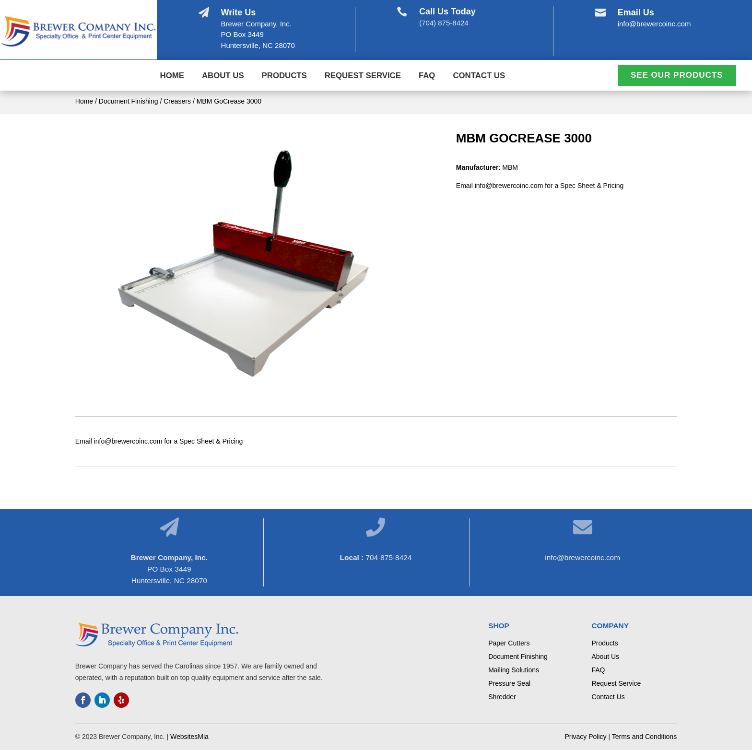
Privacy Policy (585, 736)
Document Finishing (128, 101)
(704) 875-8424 (444, 23)
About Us (223, 76)
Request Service (363, 76)
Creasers (177, 101)
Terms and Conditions (644, 736)
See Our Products (677, 75)
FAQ (427, 76)
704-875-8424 (388, 557)
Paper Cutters (508, 643)
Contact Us (479, 76)
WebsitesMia (189, 736)
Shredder (502, 697)
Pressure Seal (509, 683)
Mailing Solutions (513, 670)
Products (284, 76)
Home (172, 76)
